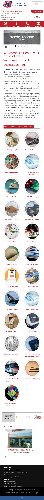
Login (36, 493)
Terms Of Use (25, 493)
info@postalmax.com (14, 486)
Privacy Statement (12, 493)
